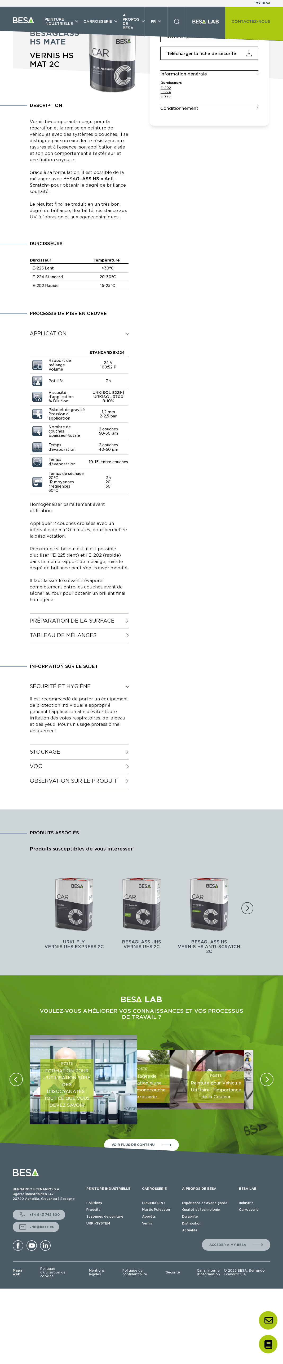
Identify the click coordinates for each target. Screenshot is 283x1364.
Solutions (94, 1203)
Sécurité (173, 1272)
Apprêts (149, 1216)
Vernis (147, 1223)
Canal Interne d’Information (208, 1272)
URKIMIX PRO (153, 1203)
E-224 (166, 92)
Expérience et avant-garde (204, 1203)
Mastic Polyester (156, 1210)
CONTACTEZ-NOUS (251, 21)
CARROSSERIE (154, 1189)
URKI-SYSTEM (98, 1223)
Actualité (189, 1230)
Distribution (191, 1223)
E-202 (166, 88)
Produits (93, 1210)
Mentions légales (97, 1272)
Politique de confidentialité (134, 1272)
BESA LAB (248, 1189)
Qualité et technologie (201, 1210)
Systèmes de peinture (104, 1216)
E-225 (166, 96)
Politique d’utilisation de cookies (52, 1272)
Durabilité (190, 1216)
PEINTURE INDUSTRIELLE (108, 1189)
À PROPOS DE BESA (199, 1189)
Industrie (246, 1203)
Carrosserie (249, 1210)
